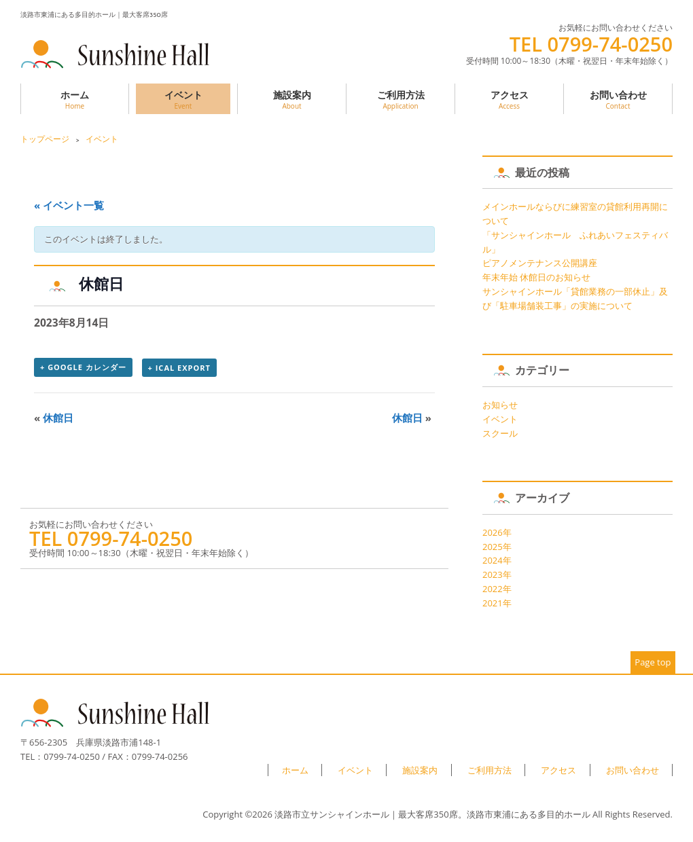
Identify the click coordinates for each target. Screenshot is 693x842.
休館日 (53, 417)
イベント (183, 99)
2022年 (497, 589)
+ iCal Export (179, 368)
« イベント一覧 (69, 205)
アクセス (509, 99)
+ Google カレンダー (83, 367)
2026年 (497, 532)
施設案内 (291, 99)
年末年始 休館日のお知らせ (536, 277)
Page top (653, 662)
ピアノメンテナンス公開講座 (539, 263)
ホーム (75, 99)
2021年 (497, 603)
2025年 (497, 547)
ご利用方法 (400, 99)
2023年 (497, 574)
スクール (500, 433)
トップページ (44, 139)
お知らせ (500, 405)
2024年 (497, 560)
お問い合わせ (617, 99)
